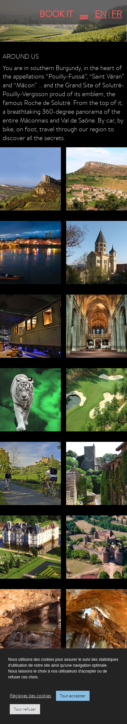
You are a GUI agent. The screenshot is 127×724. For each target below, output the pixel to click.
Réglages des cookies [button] (30, 695)
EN (101, 14)
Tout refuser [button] (25, 709)
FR (116, 14)
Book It (56, 14)
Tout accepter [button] (73, 696)
